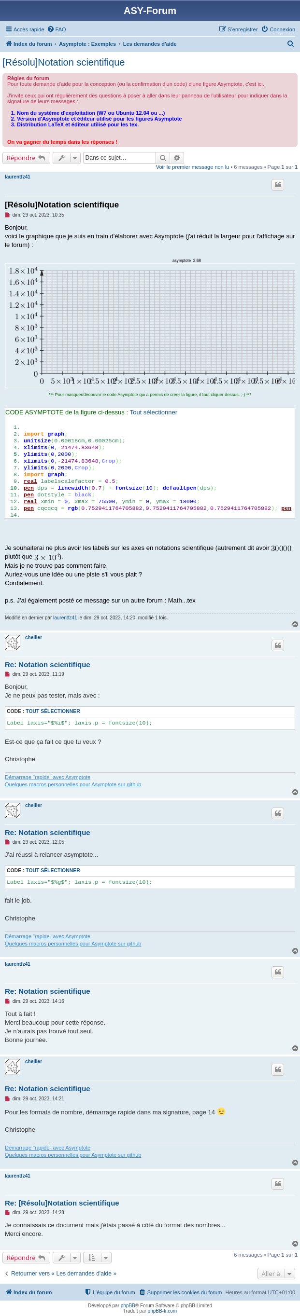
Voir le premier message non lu (192, 167)
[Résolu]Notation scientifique (63, 62)
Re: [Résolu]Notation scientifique (62, 1203)
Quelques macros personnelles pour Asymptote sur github (73, 784)
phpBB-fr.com (162, 1311)
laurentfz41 (17, 176)
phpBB (128, 1305)
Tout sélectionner (153, 412)
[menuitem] (56, 29)
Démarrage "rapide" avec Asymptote (47, 777)
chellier (33, 637)
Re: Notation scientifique (47, 664)
